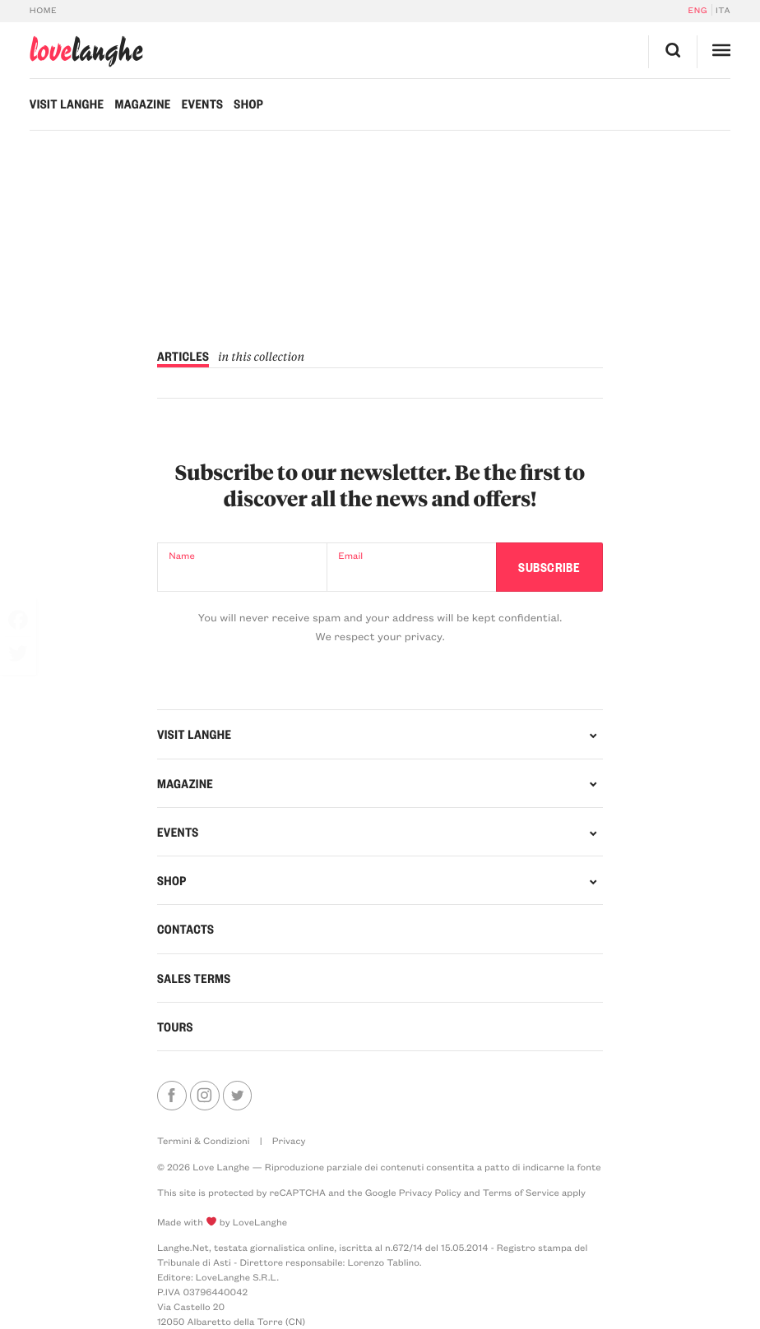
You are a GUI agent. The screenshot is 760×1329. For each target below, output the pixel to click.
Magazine (142, 103)
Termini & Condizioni (203, 1140)
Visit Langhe (67, 103)
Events (203, 103)
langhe (86, 51)
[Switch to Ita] (721, 10)
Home (44, 10)
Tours (175, 1026)
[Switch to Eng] (699, 10)
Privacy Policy (430, 1192)
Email (350, 555)
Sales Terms (194, 978)
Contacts (185, 929)
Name (181, 555)
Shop (248, 103)
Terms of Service (521, 1192)
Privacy (289, 1140)
